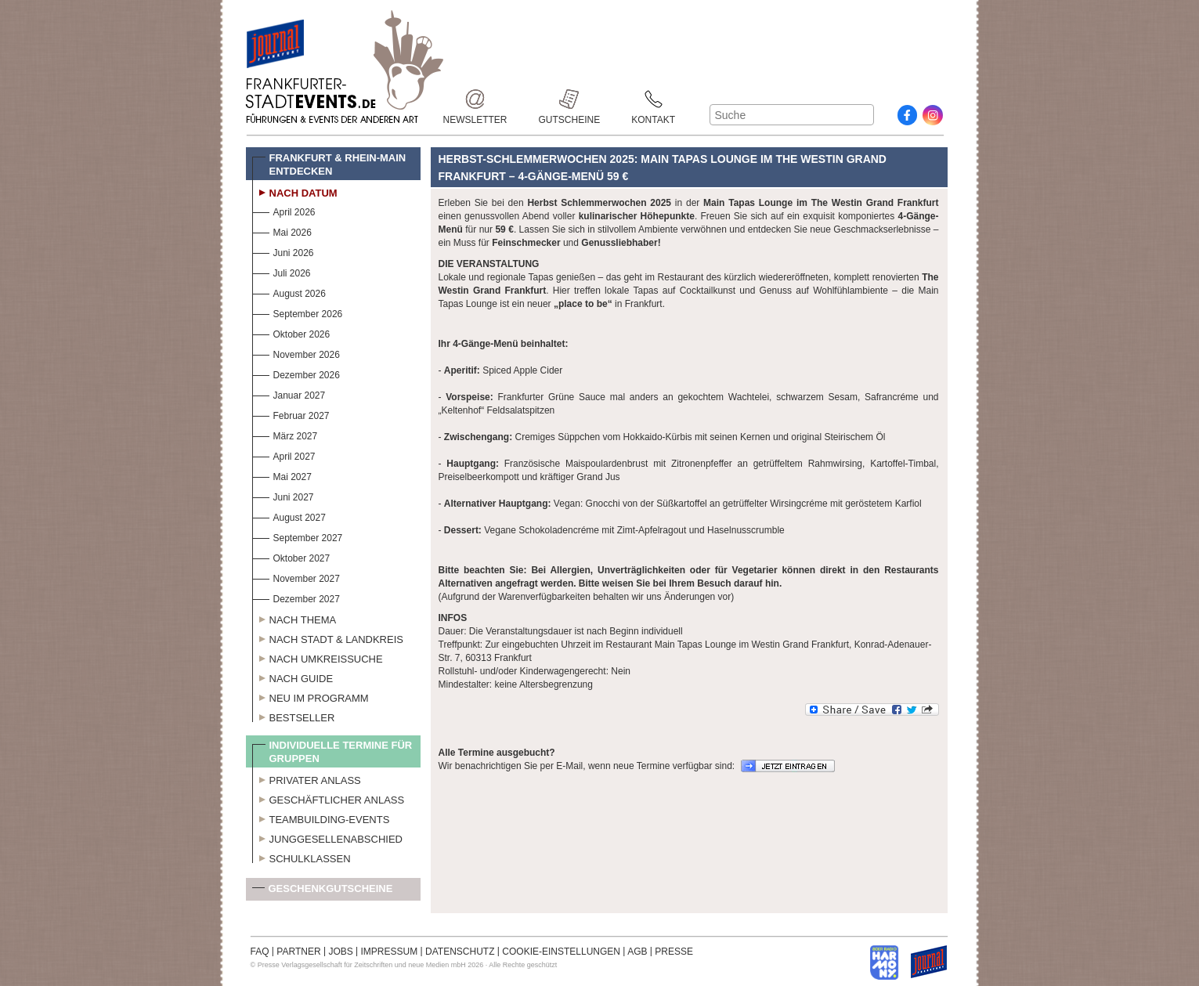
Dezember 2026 (296, 373)
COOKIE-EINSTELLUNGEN (561, 951)
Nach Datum (295, 191)
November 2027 (296, 576)
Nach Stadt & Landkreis (327, 637)
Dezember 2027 (296, 597)
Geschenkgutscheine (322, 892)
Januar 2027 (289, 393)
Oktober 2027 (291, 556)
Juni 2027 (283, 495)
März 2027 (285, 434)
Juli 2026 (281, 271)
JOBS (340, 951)
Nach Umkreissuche (317, 657)
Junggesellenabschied (327, 837)
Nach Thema (294, 618)
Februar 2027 (291, 413)
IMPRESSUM (389, 951)
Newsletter (475, 99)
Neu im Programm (310, 696)
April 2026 (284, 210)
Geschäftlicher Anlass (328, 798)
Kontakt (653, 99)
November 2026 (296, 352)
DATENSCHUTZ (459, 951)
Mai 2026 (282, 230)
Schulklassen (301, 857)
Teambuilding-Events (321, 817)
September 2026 (297, 312)
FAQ (260, 951)
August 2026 (289, 291)
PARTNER (298, 951)
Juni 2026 (283, 251)
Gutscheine (570, 99)
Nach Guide (293, 676)
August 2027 (289, 515)
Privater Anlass (306, 778)
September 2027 (297, 536)
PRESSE (674, 951)
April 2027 (284, 454)
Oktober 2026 (291, 332)
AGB (637, 951)
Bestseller (293, 716)
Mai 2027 (282, 475)
